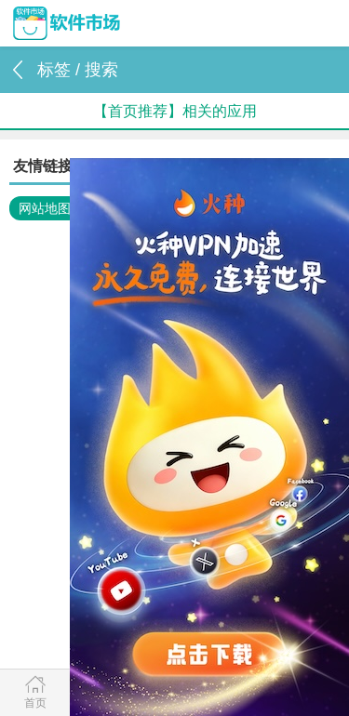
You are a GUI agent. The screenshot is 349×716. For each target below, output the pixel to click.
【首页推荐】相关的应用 (175, 111)
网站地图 (45, 208)
